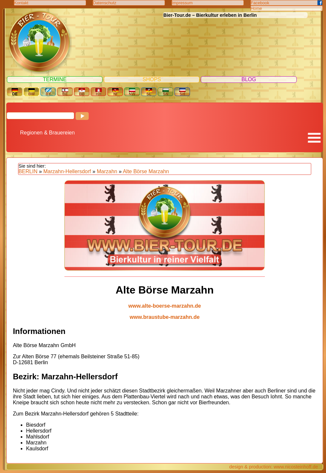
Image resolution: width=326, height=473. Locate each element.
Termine (55, 79)
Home (256, 8)
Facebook (260, 2)
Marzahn (107, 171)
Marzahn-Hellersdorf (67, 171)
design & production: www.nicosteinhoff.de (273, 466)
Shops (152, 79)
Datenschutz (104, 2)
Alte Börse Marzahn (146, 171)
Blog (249, 79)
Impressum (182, 2)
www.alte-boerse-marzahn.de (164, 306)
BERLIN (27, 171)
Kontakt (21, 2)
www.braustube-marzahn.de (165, 317)
